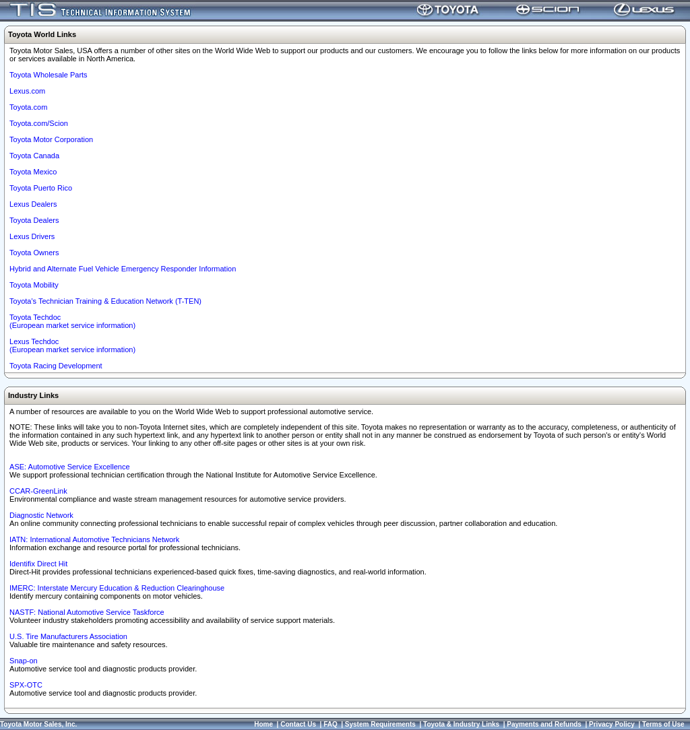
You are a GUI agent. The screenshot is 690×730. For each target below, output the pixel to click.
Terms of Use (663, 724)
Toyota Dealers (34, 220)
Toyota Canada (34, 156)
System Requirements (380, 724)
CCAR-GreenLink (38, 491)
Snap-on (23, 661)
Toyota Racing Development (55, 366)
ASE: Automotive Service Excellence (69, 467)
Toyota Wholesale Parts (48, 75)
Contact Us (298, 724)
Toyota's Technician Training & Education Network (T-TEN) (105, 301)
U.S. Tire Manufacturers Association (68, 636)
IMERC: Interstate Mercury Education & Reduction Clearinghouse (116, 588)
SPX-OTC (25, 685)
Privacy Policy (612, 724)
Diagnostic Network (41, 515)
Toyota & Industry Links (461, 724)
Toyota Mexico (33, 172)
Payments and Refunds (544, 724)
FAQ (330, 724)
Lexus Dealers (33, 204)
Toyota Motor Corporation (51, 139)
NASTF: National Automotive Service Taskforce (86, 612)
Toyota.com (28, 107)
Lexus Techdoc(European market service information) (72, 345)
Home (263, 724)
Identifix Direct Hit (38, 564)
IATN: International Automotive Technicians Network (94, 539)
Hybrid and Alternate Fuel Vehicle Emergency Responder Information (122, 269)
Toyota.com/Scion (38, 123)
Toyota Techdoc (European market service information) (72, 321)
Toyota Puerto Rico (40, 188)
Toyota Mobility (34, 285)
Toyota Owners (34, 252)
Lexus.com (27, 91)
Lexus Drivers (32, 236)
